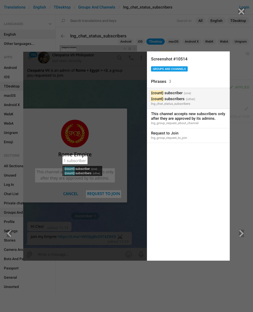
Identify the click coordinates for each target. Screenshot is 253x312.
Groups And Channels (169, 69)
